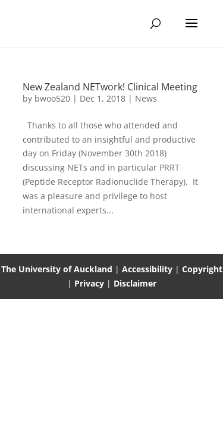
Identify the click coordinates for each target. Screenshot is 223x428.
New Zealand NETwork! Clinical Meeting (110, 86)
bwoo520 (52, 98)
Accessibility (148, 269)
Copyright (202, 269)
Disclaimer (135, 283)
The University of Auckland (56, 269)
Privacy (90, 283)
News (146, 98)
